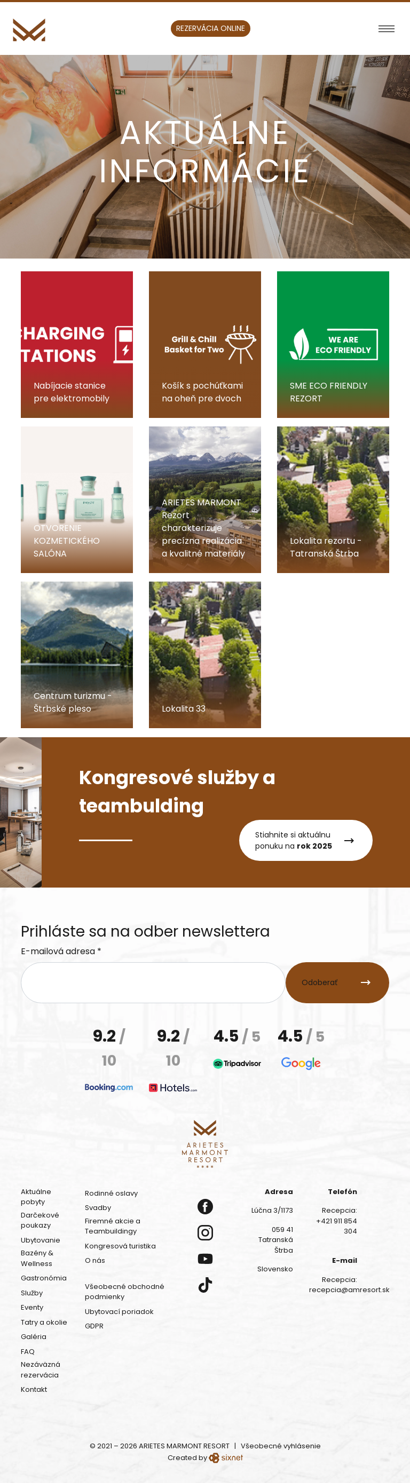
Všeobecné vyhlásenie (281, 1446)
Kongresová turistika (120, 1246)
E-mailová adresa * (61, 951)
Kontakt (34, 1389)
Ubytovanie (40, 1240)
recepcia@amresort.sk (349, 1290)
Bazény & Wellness (37, 1258)
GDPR (94, 1326)
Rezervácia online (210, 28)
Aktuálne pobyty (36, 1197)
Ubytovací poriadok (119, 1312)
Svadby (98, 1208)
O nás (95, 1260)
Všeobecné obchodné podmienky (124, 1291)
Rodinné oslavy (111, 1193)
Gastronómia (44, 1278)
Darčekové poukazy (40, 1220)
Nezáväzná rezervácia (40, 1369)
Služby (32, 1293)
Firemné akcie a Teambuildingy (112, 1226)
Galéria (33, 1337)
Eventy (32, 1307)
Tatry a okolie (44, 1322)
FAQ (28, 1352)
